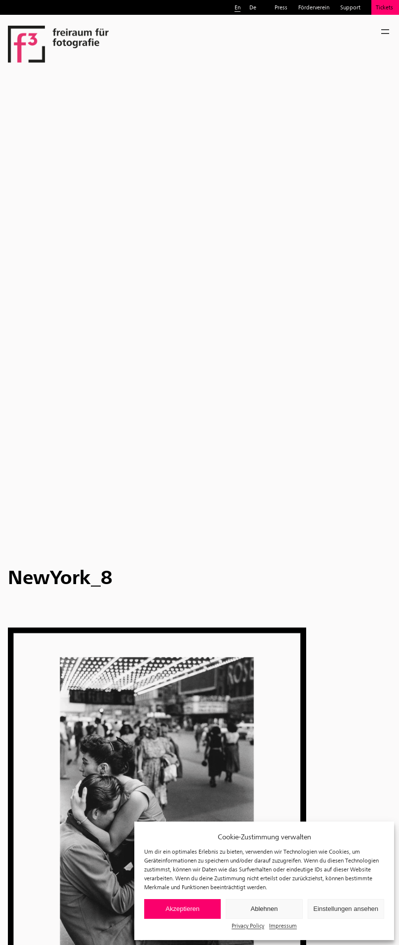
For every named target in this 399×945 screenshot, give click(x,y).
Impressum (283, 925)
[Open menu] (385, 32)
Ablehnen (264, 908)
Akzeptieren (182, 908)
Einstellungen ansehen (346, 908)
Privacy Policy (248, 925)
